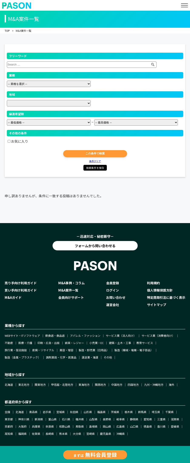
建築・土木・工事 (120, 343)
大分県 (77, 434)
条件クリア (95, 161)
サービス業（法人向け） (121, 336)
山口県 (134, 426)
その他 (108, 357)
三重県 (161, 419)
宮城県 (60, 412)
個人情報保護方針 (160, 290)
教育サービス (144, 343)
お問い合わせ (115, 297)
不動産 (9, 343)
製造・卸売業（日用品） (94, 350)
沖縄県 (120, 434)
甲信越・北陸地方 (62, 385)
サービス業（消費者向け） (158, 336)
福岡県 (22, 434)
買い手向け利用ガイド (21, 290)
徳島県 (148, 426)
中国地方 (116, 385)
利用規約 (153, 283)
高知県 (9, 434)
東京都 (9, 419)
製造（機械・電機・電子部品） (133, 350)
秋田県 (74, 412)
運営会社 (112, 304)
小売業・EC (96, 343)
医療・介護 (25, 343)
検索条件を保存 (95, 168)
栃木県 (128, 412)
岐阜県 (120, 419)
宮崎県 (90, 434)
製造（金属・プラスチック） (23, 357)
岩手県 (47, 412)
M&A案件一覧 (68, 290)
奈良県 (50, 426)
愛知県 (148, 419)
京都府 (9, 426)
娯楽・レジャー (74, 343)
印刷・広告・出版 (48, 343)
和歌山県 (64, 426)
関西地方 (100, 385)
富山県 (52, 419)
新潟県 (39, 419)
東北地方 (23, 385)
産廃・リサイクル (43, 350)
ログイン (112, 290)
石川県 (66, 419)
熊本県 (63, 434)
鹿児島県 (105, 434)
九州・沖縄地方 (153, 385)
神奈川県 (23, 419)
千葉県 (169, 412)
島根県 (93, 426)
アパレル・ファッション (85, 336)
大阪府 (22, 426)
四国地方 (133, 385)
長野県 (107, 419)
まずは (95, 454)
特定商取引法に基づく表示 (166, 297)
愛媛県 (175, 426)
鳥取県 (80, 426)
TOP (7, 30)
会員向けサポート (71, 297)
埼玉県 (156, 412)
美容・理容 (66, 350)
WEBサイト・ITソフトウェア (22, 336)
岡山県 (107, 426)
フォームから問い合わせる (95, 245)
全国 (7, 412)
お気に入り (19, 141)
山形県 (88, 412)
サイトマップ (156, 304)
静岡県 (134, 419)
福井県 (80, 419)
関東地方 (40, 385)
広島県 (120, 426)
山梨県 (93, 419)
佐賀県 (36, 434)
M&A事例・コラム (71, 283)
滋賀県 (175, 419)
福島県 (101, 412)
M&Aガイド (13, 297)
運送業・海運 (90, 357)
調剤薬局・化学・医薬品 (61, 357)
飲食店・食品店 (55, 336)
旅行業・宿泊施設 (16, 350)
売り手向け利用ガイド (21, 283)
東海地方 (84, 385)
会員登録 (112, 283)
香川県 (161, 426)
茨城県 (115, 412)
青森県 (33, 412)
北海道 (9, 385)
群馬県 (142, 412)
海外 (171, 385)
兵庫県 (36, 426)
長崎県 (50, 434)
